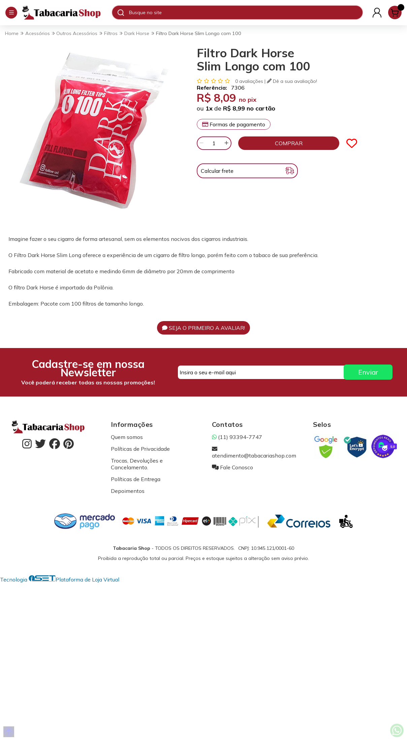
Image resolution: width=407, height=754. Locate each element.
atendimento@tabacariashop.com (254, 452)
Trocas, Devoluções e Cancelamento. (137, 464)
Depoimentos (128, 491)
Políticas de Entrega (135, 479)
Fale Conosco (232, 467)
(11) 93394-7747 (237, 437)
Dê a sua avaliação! (292, 81)
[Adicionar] (226, 143)
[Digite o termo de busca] (245, 12)
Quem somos (127, 437)
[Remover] (201, 143)
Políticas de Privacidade (140, 448)
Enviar (368, 372)
